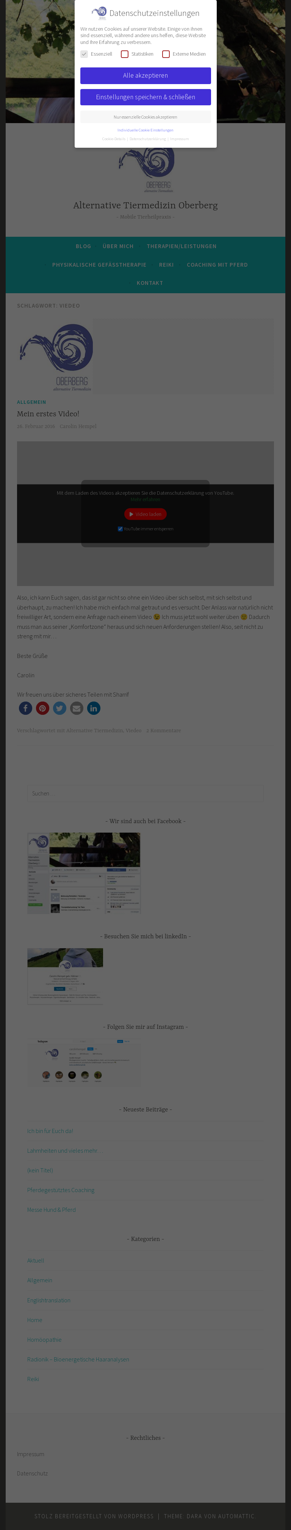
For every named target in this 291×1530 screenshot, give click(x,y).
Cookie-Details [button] (114, 138)
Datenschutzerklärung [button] (148, 138)
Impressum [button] (179, 138)
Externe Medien (184, 54)
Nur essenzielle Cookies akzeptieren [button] (145, 117)
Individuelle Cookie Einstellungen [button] (145, 130)
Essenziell (96, 54)
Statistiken (137, 54)
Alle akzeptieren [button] (145, 75)
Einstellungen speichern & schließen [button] (145, 97)
